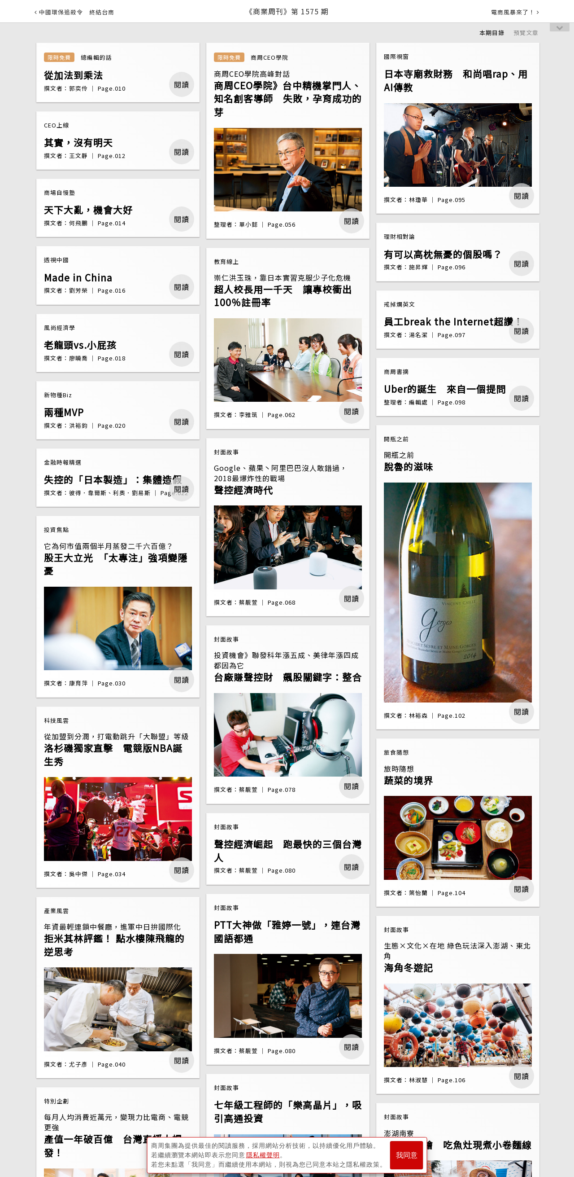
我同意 (406, 1155)
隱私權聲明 (263, 1155)
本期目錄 (491, 32)
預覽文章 (526, 32)
